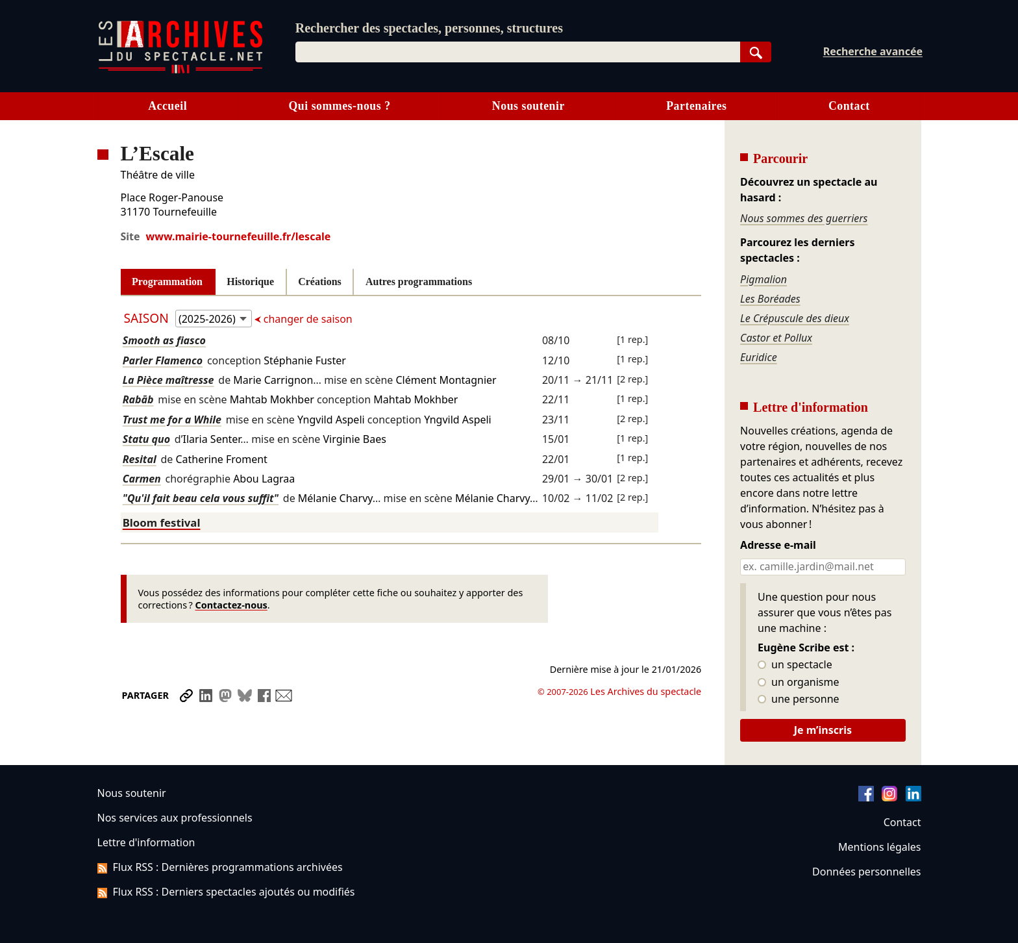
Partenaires (696, 105)
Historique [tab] (250, 281)
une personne (798, 699)
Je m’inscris (823, 730)
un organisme (798, 682)
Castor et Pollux (776, 338)
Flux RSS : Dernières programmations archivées (220, 867)
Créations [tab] (319, 281)
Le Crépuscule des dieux (794, 318)
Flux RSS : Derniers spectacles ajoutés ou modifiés (226, 892)
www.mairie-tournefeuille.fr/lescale (238, 236)
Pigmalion (763, 279)
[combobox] (517, 52)
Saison (148, 318)
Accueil (167, 105)
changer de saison (307, 319)
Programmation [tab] (167, 281)
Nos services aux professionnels (175, 818)
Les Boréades (770, 299)
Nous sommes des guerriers (803, 218)
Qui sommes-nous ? (339, 105)
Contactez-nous (231, 605)
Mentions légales (879, 847)
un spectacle (795, 665)
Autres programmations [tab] (419, 281)
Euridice (758, 357)
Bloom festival (162, 522)
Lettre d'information (146, 842)
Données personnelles (866, 871)
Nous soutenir (528, 105)
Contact (849, 105)
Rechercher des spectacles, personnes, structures (429, 28)
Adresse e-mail (778, 545)
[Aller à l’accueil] (180, 70)
